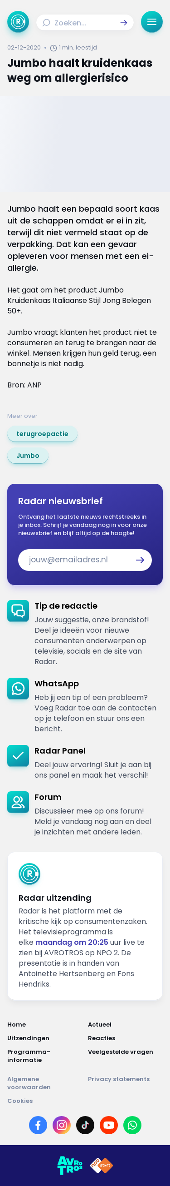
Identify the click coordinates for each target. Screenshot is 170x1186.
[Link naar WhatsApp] (132, 1125)
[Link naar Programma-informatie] (45, 1056)
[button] (123, 23)
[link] (42, 434)
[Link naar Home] (45, 1025)
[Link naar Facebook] (38, 1125)
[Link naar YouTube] (109, 1125)
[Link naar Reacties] (125, 1038)
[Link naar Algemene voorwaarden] (45, 1083)
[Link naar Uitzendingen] (45, 1038)
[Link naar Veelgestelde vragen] (125, 1056)
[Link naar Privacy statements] (125, 1083)
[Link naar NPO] (101, 1165)
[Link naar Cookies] (85, 1101)
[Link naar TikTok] (85, 1125)
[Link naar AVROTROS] (70, 1165)
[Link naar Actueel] (125, 1025)
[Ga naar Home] (18, 22)
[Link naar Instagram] (62, 1125)
